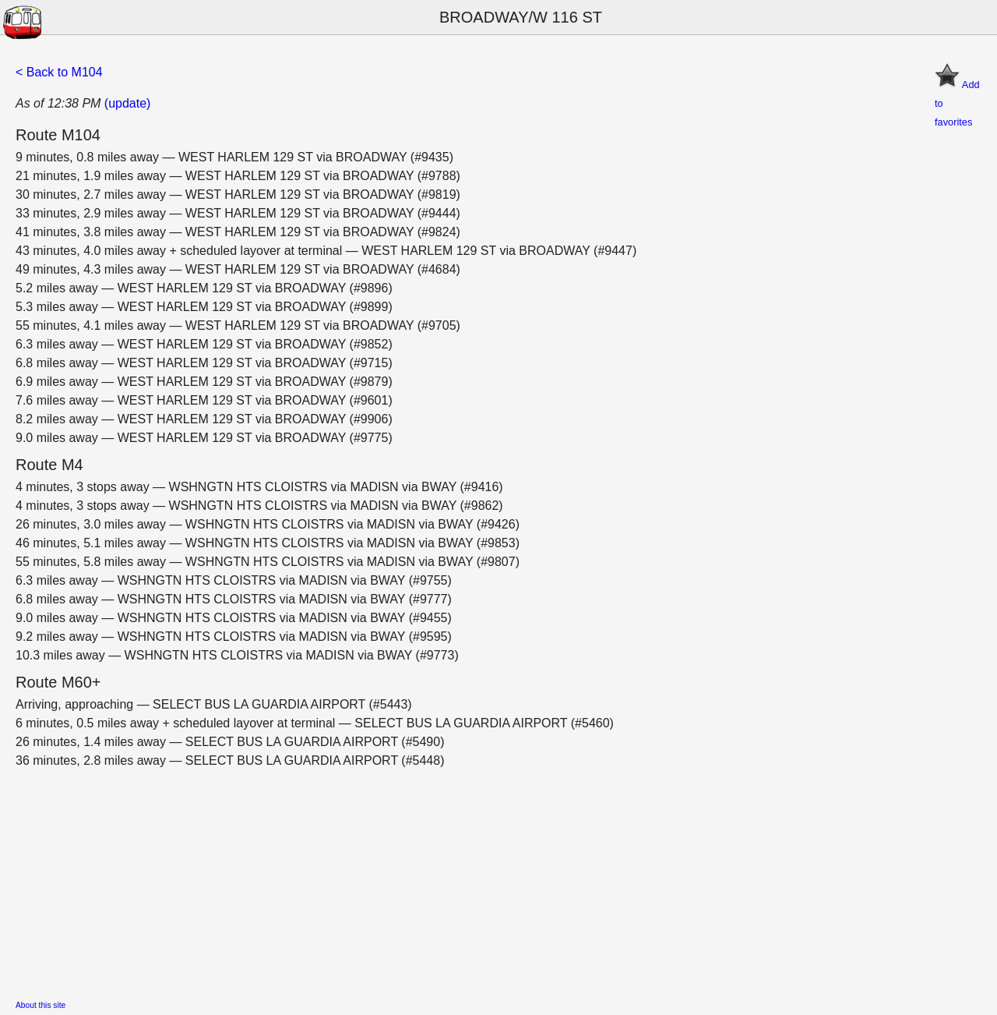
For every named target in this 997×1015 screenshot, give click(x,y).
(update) (127, 103)
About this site (40, 1005)
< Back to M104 (59, 72)
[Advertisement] (483, 879)
